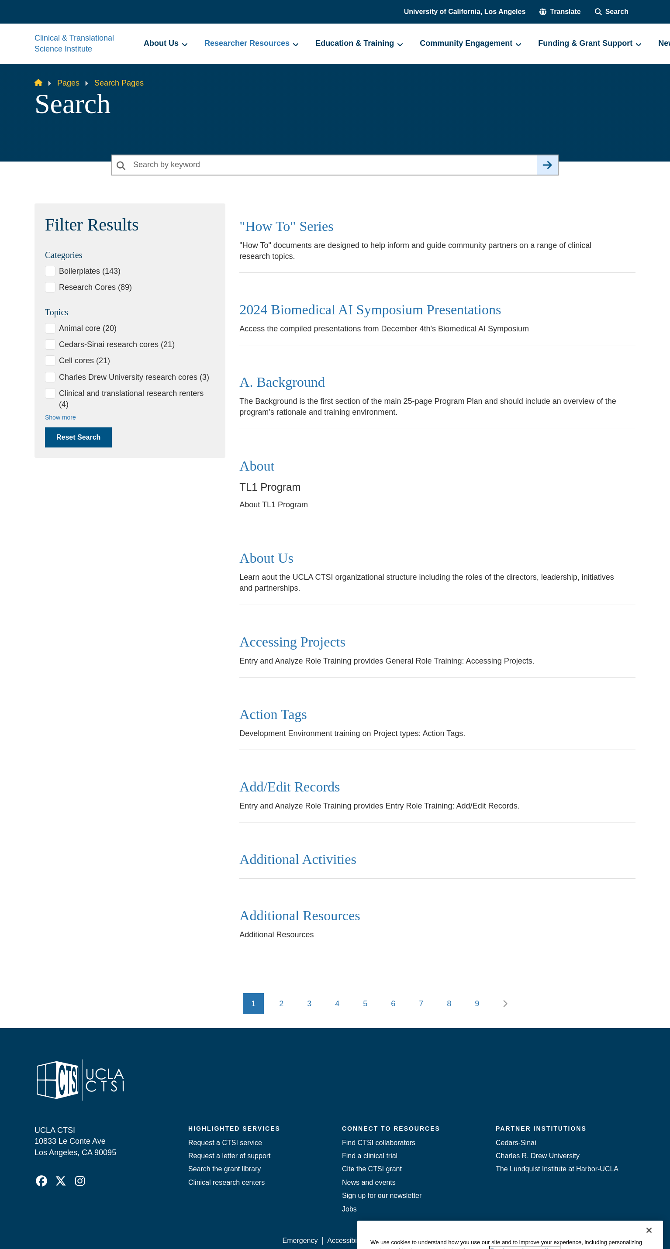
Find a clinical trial (369, 1156)
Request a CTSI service (225, 1142)
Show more (60, 417)
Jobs (349, 1209)
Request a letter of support (229, 1156)
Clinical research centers (226, 1182)
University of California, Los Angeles (465, 11)
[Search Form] (611, 12)
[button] (559, 12)
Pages (68, 83)
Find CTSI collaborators (378, 1142)
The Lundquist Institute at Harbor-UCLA (557, 1169)
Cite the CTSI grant (372, 1169)
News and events (369, 1182)
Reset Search (78, 437)
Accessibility (346, 1240)
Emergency (300, 1240)
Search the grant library (224, 1169)
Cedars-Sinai (516, 1142)
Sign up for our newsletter (381, 1195)
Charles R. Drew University (538, 1156)
